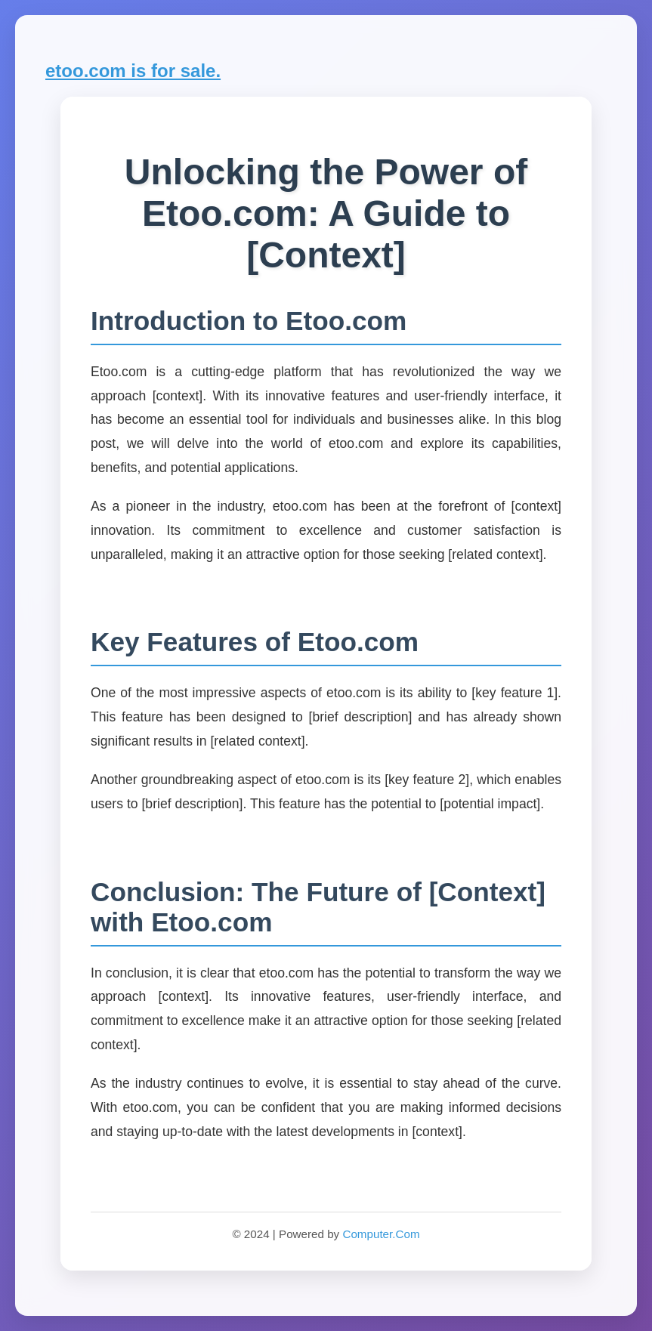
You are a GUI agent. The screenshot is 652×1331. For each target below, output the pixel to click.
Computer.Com (380, 1234)
